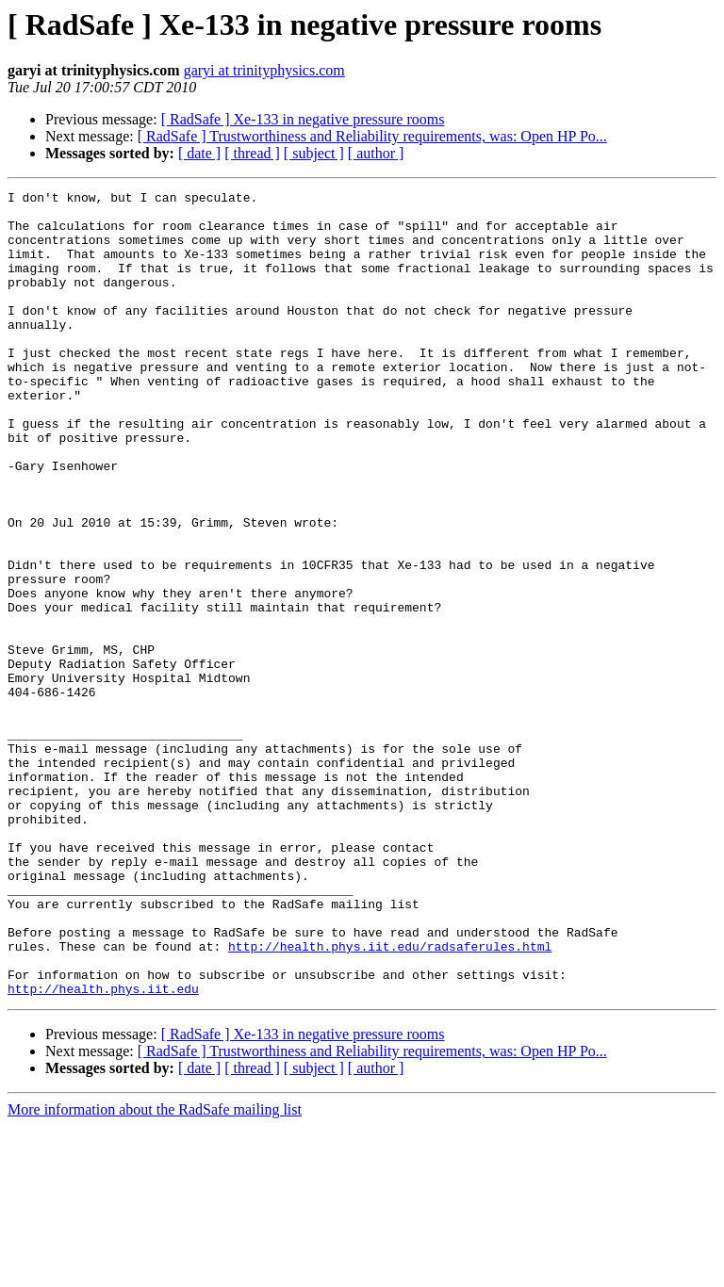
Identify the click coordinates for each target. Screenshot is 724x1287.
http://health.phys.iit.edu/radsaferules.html (389, 1098)
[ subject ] (314, 153)
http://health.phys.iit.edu (103, 1149)
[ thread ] (252, 153)
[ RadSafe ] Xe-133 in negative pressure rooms (303, 119)
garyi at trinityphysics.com (264, 70)
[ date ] (199, 153)
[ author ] (376, 153)
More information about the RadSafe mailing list (155, 1271)
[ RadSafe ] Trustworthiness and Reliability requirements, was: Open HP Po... (372, 136)
